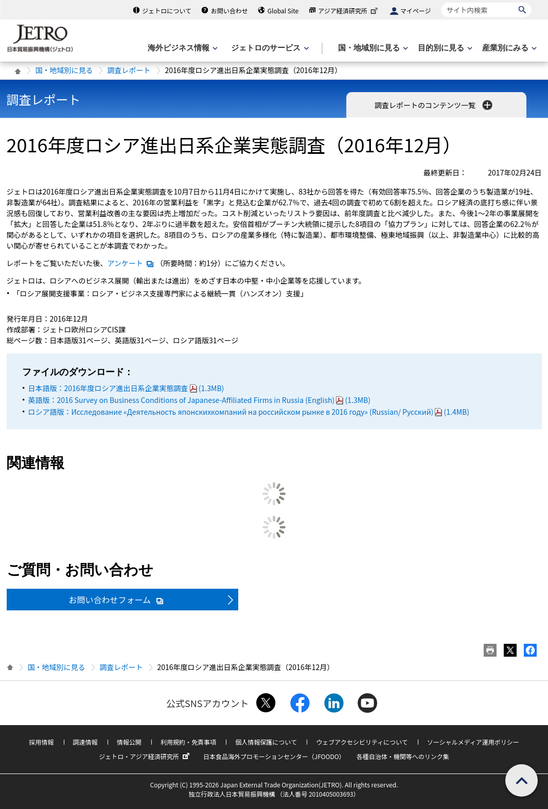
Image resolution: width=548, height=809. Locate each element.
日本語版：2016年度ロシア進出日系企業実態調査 (126, 388)
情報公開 (129, 741)
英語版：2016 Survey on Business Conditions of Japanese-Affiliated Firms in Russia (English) (199, 400)
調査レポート (129, 70)
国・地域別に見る (64, 70)
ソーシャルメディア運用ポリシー (473, 741)
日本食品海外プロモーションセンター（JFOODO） (274, 756)
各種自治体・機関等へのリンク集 (403, 756)
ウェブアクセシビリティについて (362, 741)
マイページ (415, 10)
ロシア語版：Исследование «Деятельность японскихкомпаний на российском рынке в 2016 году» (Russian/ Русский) (248, 412)
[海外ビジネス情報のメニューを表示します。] (182, 48)
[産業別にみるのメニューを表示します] (508, 48)
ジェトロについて (166, 10)
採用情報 (41, 741)
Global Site (283, 10)
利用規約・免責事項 (188, 741)
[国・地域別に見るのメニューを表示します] (372, 48)
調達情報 (85, 741)
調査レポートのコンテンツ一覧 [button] (434, 105)
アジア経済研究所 (349, 10)
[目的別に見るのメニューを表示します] (444, 48)
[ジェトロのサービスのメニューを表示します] (269, 48)
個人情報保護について (266, 741)
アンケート (131, 263)
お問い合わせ (229, 10)
